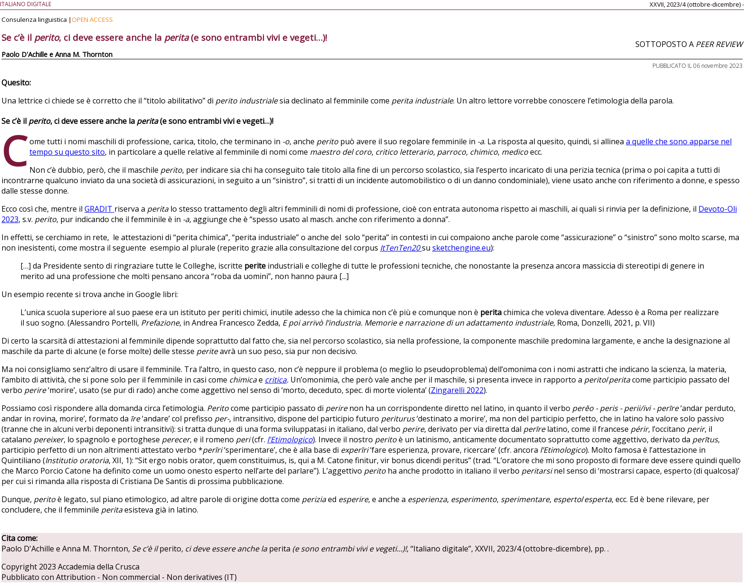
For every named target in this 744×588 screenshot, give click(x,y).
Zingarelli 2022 (457, 390)
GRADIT (99, 209)
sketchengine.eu (461, 248)
